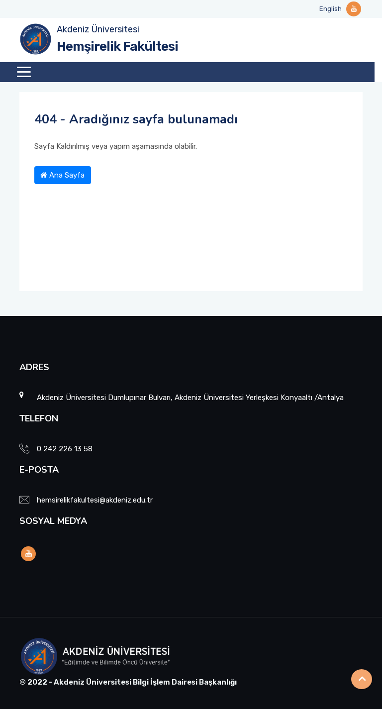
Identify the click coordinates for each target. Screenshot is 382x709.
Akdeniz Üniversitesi (98, 29)
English (330, 8)
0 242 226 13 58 (65, 448)
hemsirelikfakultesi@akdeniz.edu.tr (95, 500)
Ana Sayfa (62, 175)
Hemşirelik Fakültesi (117, 46)
